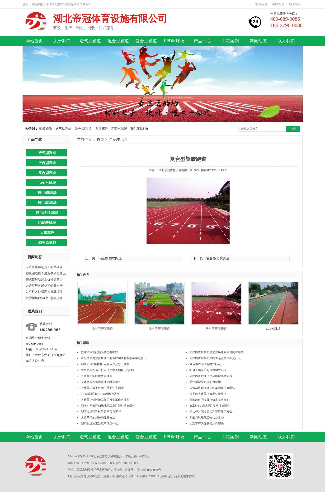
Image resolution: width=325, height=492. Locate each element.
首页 (100, 139)
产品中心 (202, 41)
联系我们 (295, 4)
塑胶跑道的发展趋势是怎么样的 (209, 399)
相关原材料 (47, 243)
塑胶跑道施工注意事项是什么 (46, 273)
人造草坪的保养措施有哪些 (206, 423)
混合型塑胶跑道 (102, 328)
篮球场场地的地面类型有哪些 (99, 352)
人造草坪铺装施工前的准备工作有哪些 (105, 399)
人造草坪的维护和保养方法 (44, 285)
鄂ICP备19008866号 (149, 469)
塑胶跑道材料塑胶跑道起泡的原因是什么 (215, 358)
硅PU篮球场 (139, 128)
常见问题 (261, 4)
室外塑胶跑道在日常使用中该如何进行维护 (108, 370)
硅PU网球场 (47, 203)
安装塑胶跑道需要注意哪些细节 (101, 382)
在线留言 (278, 4)
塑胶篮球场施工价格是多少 (44, 279)
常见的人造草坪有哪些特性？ (207, 394)
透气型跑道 (90, 41)
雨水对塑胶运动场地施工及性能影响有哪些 (108, 405)
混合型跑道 (118, 41)
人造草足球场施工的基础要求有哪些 (46, 267)
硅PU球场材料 (138, 476)
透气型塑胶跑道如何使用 (205, 382)
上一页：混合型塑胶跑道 (103, 258)
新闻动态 (258, 41)
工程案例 (230, 41)
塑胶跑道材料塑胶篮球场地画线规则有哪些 (216, 352)
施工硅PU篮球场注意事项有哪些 (209, 405)
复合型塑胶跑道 (216, 328)
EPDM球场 (174, 41)
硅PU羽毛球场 (47, 213)
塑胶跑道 (45, 128)
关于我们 (62, 41)
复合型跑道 (146, 41)
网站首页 (34, 41)
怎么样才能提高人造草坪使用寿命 (46, 292)
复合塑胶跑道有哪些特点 (205, 364)
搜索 (293, 128)
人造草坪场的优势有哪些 (96, 376)
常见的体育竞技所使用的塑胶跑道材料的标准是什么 (113, 358)
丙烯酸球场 (47, 223)
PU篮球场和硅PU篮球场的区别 (100, 394)
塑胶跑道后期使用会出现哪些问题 (210, 376)
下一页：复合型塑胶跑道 (211, 258)
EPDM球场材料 (158, 476)
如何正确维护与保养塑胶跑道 (207, 370)
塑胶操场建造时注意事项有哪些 (46, 298)
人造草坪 (101, 128)
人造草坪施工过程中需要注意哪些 (102, 388)
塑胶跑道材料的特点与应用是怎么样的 (105, 364)
